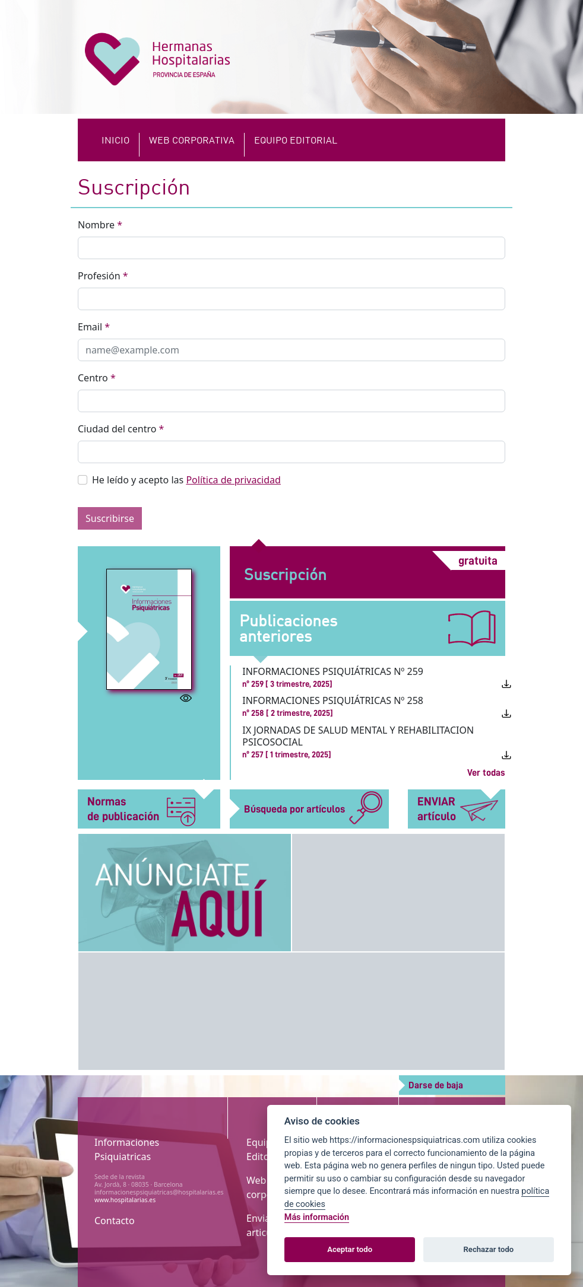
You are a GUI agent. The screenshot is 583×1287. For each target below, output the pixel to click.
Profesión (103, 275)
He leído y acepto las (186, 479)
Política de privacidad (233, 479)
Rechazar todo (489, 1249)
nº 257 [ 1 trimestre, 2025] (286, 754)
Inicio (115, 139)
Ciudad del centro (121, 428)
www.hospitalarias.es (125, 1200)
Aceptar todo (349, 1249)
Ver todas (486, 773)
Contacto (114, 1220)
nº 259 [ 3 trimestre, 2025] (287, 684)
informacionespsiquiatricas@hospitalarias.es (158, 1192)
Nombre (100, 224)
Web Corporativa (192, 139)
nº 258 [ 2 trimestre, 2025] (287, 713)
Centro (97, 377)
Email (94, 326)
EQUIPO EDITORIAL (295, 139)
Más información (316, 1217)
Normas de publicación (141, 809)
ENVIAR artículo (457, 808)
